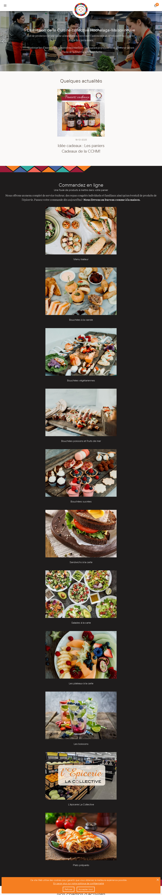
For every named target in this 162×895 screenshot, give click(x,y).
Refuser (68, 889)
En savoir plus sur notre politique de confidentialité (78, 883)
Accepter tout (86, 889)
